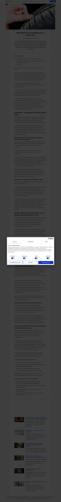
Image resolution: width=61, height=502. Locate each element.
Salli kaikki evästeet (46, 262)
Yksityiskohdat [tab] (30, 241)
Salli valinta (30, 262)
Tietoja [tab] (46, 241)
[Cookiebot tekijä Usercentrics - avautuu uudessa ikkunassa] (48, 238)
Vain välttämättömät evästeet (15, 262)
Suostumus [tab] (15, 241)
